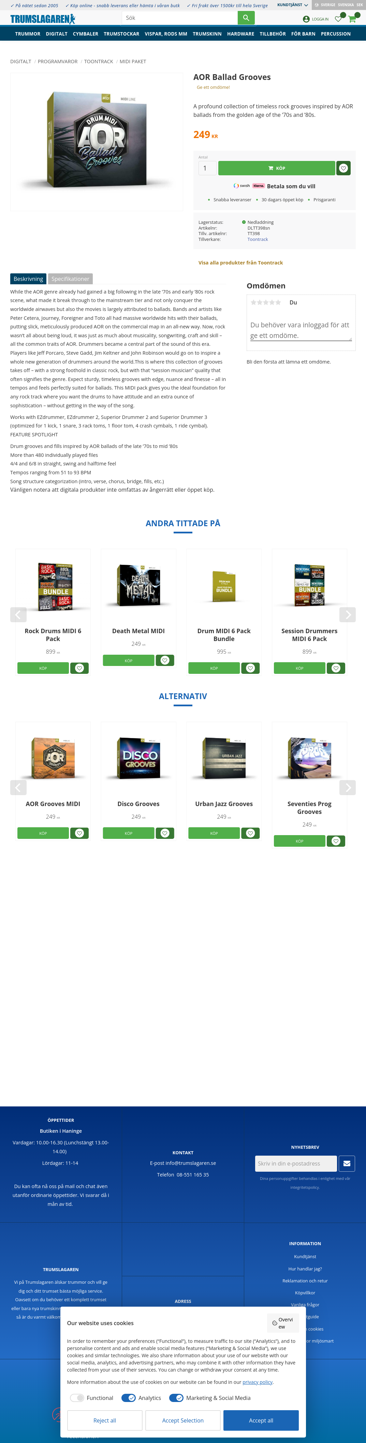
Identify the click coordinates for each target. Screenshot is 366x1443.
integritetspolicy (305, 1187)
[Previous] (18, 614)
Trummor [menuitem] (28, 39)
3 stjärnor (266, 302)
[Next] (347, 614)
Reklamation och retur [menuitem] (305, 1281)
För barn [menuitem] (303, 39)
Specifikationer (70, 279)
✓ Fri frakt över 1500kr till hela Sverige (227, 5)
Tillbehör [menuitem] (273, 39)
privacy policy (258, 1382)
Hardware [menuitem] (240, 39)
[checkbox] (90, 1398)
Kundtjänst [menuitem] (289, 4)
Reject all (104, 1420)
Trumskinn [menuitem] (207, 39)
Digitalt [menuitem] (57, 39)
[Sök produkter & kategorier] (180, 20)
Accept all (261, 1420)
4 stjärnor (272, 302)
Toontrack (258, 239)
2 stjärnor (260, 302)
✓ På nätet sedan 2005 (34, 5)
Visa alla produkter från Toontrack (241, 262)
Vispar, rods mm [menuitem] (166, 39)
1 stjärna (253, 302)
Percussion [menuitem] (336, 39)
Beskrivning (28, 279)
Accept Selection (183, 1420)
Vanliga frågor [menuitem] (305, 1305)
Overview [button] (282, 1323)
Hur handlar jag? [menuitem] (305, 1269)
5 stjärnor (278, 302)
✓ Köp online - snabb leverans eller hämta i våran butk (122, 5)
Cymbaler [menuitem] (85, 39)
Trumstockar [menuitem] (121, 39)
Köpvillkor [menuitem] (305, 1293)
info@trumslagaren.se (190, 1163)
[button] (338, 22)
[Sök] (246, 20)
